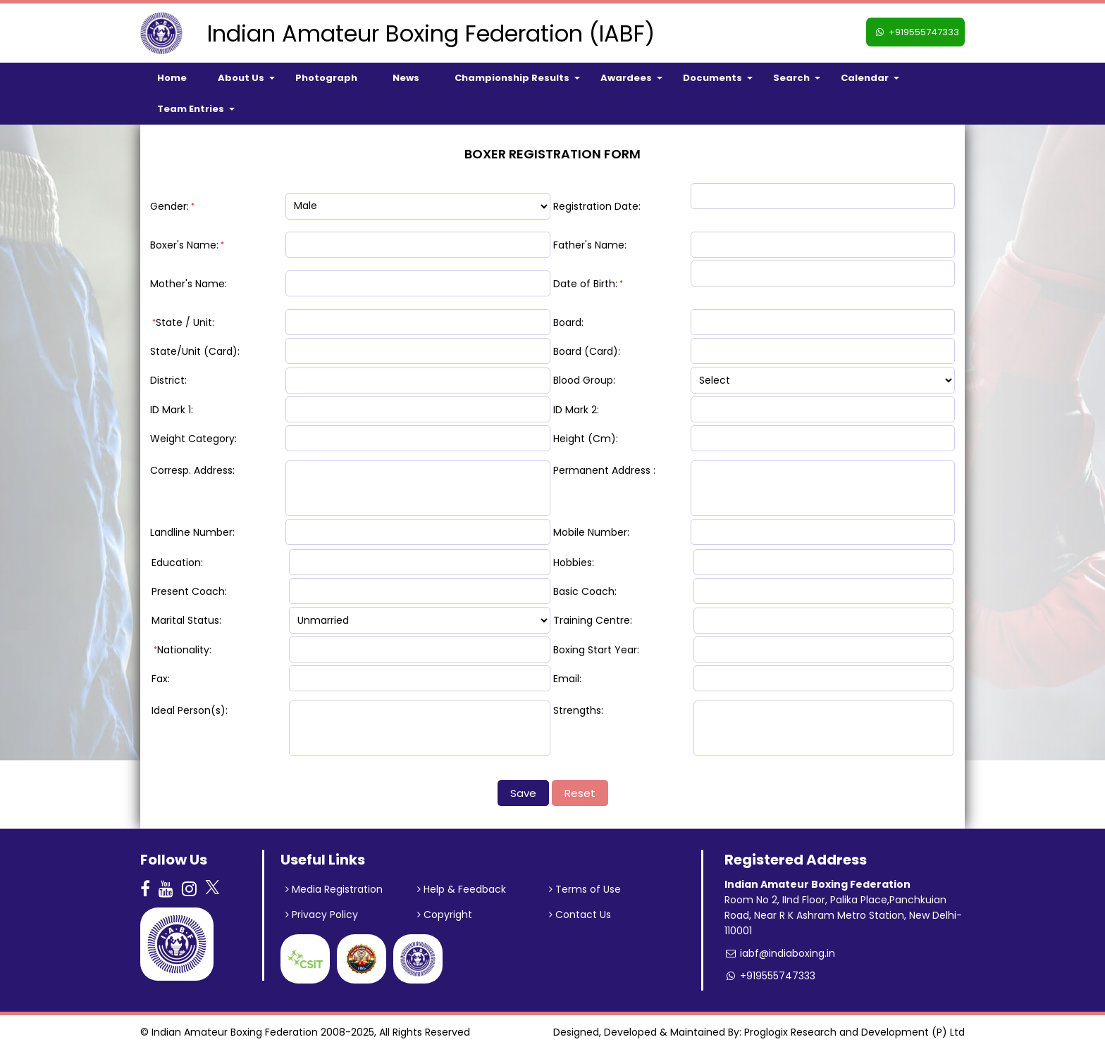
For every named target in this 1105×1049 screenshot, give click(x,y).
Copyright (444, 914)
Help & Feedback (461, 889)
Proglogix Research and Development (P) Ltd (854, 1032)
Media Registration (334, 889)
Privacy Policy (321, 914)
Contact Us (580, 914)
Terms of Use (585, 889)
